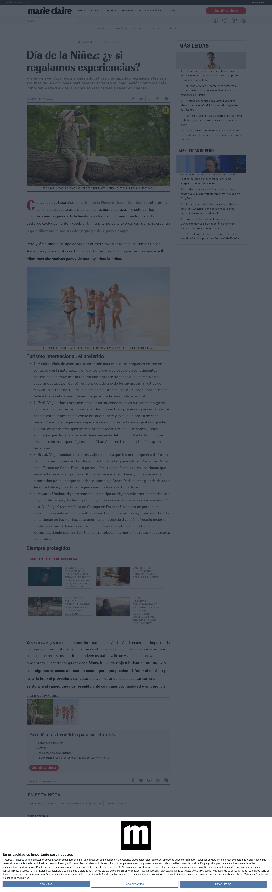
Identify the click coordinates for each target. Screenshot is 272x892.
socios (28, 860)
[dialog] (136, 854)
